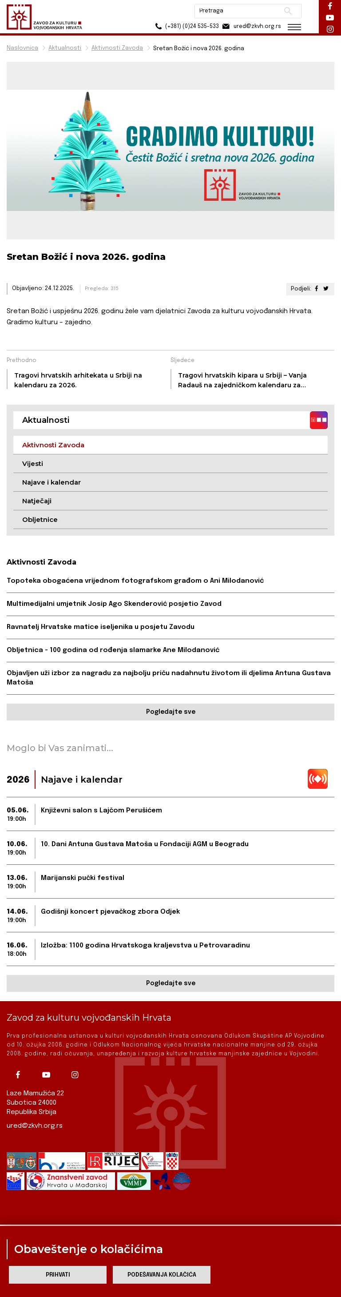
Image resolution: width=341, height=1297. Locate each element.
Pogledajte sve (170, 712)
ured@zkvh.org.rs (35, 1126)
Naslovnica (22, 48)
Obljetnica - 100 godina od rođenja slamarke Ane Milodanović (113, 650)
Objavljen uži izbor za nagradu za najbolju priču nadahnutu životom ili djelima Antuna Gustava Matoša (169, 678)
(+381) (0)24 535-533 (186, 26)
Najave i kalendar (51, 482)
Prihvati (58, 1275)
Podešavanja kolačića (161, 1275)
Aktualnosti (64, 48)
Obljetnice (40, 519)
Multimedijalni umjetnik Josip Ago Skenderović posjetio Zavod (114, 604)
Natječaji (37, 501)
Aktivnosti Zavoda (117, 48)
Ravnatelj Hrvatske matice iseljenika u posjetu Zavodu (100, 627)
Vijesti (32, 463)
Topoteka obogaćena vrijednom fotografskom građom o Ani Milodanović (135, 581)
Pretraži (288, 11)
